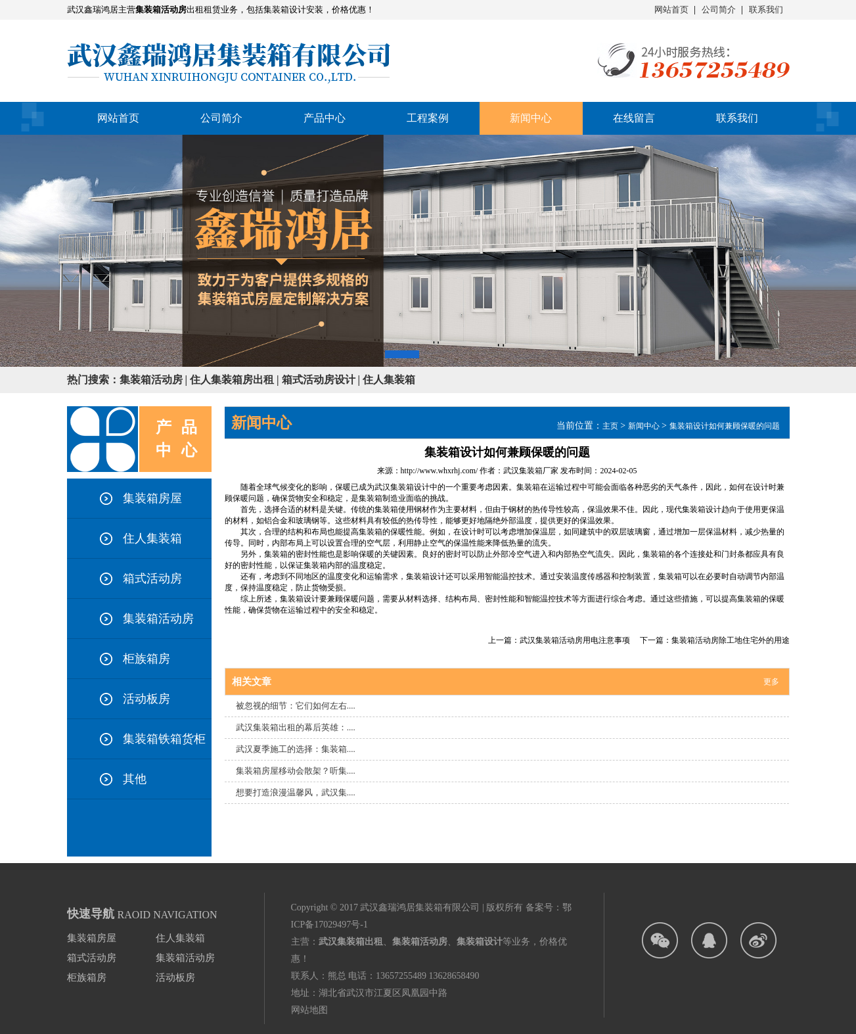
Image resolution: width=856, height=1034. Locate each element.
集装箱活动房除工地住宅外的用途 (730, 640)
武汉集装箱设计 (402, 487)
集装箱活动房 (158, 618)
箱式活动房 (152, 578)
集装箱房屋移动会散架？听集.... (295, 771)
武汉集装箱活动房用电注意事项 (575, 640)
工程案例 (428, 118)
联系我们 (766, 9)
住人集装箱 (152, 538)
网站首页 (671, 9)
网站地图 (309, 1010)
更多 (771, 681)
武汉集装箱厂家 (530, 470)
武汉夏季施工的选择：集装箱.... (295, 749)
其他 (134, 779)
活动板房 (146, 698)
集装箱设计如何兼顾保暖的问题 (724, 426)
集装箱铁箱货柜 (164, 738)
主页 (610, 426)
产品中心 (325, 118)
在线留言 (634, 118)
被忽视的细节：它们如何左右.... (295, 706)
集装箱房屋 (152, 498)
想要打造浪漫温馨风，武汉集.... (295, 792)
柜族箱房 (146, 658)
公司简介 (719, 9)
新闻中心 (644, 426)
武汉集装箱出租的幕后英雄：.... (295, 727)
